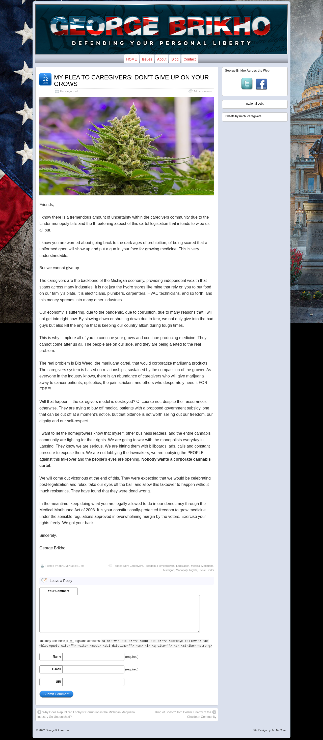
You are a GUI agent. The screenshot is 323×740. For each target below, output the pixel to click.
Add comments (203, 91)
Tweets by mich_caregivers (243, 116)
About (162, 59)
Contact (189, 59)
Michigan (168, 570)
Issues (147, 59)
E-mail (56, 669)
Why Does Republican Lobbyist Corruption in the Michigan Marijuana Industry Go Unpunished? (86, 714)
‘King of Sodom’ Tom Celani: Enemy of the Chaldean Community (185, 714)
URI (58, 682)
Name (57, 656)
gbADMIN (65, 565)
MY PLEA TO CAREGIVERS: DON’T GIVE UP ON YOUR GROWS (131, 80)
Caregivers (136, 565)
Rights (193, 570)
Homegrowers (165, 565)
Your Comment (58, 591)
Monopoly (182, 570)
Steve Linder (206, 570)
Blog (174, 59)
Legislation (183, 565)
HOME (131, 59)
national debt (255, 103)
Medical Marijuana (202, 565)
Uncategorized (69, 91)
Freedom (150, 565)
